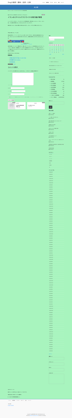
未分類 (43, 14)
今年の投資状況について (53, 135)
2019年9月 (51, 338)
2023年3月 (51, 248)
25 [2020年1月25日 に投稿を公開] (60, 50)
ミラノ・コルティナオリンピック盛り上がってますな (56, 140)
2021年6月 (51, 293)
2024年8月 (51, 212)
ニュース (50, 158)
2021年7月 (51, 291)
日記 (50, 162)
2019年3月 (51, 350)
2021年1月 (51, 304)
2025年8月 (51, 187)
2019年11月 (51, 333)
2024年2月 (51, 225)
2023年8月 (51, 238)
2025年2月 (51, 199)
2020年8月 (51, 314)
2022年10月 (51, 259)
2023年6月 (51, 242)
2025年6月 (51, 191)
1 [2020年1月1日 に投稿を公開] (54, 46)
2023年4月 (51, 246)
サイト (9, 94)
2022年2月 (51, 276)
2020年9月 (51, 312)
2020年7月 (51, 316)
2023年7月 (51, 240)
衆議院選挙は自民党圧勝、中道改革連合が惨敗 (56, 144)
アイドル (50, 154)
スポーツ (50, 156)
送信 (50, 107)
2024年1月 (51, 227)
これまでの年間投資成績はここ (14, 396)
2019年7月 (51, 342)
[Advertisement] (15, 29)
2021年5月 (51, 295)
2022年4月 (51, 272)
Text (50, 100)
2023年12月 (51, 229)
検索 (49, 35)
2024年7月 (51, 214)
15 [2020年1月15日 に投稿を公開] (54, 49)
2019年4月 (51, 348)
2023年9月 (51, 235)
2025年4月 (51, 195)
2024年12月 (51, 204)
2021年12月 (51, 280)
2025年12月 (51, 178)
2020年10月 (51, 310)
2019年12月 (51, 331)
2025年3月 (51, 197)
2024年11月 (51, 206)
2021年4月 (51, 297)
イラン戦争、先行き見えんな (53, 61)
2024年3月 (51, 223)
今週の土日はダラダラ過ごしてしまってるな (18, 58)
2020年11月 (51, 308)
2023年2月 (51, 250)
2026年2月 (51, 174)
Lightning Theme (35, 415)
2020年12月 (51, 306)
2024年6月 (51, 216)
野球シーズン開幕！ (52, 57)
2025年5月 (51, 193)
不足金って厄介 (51, 132)
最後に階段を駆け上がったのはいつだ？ (55, 65)
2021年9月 (51, 287)
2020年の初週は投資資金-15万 (20, 106)
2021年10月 (51, 284)
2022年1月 (51, 278)
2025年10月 (51, 182)
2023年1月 (51, 253)
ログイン (50, 353)
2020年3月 (51, 325)
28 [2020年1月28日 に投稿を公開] (52, 52)
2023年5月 (51, 244)
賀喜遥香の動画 (51, 148)
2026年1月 (51, 176)
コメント (10, 85)
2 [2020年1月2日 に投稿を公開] (56, 46)
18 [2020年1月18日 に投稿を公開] (60, 49)
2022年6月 (51, 267)
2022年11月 (51, 257)
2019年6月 (51, 344)
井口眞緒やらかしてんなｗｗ (15, 60)
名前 (9, 88)
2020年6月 (51, 318)
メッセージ (51, 373)
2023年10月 (51, 233)
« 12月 (50, 54)
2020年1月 (51, 329)
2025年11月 (51, 180)
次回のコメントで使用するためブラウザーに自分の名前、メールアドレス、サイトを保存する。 (26, 97)
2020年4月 (51, 323)
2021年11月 (51, 282)
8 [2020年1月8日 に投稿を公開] (54, 47)
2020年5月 (51, 321)
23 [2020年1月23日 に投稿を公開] (56, 50)
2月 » (63, 54)
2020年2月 (51, 327)
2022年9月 (51, 261)
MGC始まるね (12, 62)
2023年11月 (51, 231)
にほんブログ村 (11, 405)
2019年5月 (51, 346)
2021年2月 (51, 301)
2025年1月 (51, 201)
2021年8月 (51, 289)
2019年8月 (51, 340)
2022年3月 (51, 274)
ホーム (10, 400)
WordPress (31, 415)
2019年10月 (51, 336)
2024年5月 (51, 218)
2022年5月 (51, 270)
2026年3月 (51, 172)
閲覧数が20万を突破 (52, 69)
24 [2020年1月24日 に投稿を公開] (58, 50)
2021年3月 (51, 299)
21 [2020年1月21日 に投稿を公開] (52, 50)
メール (9, 91)
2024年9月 (51, 210)
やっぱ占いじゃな (31, 105)
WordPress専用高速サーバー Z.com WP (26, 44)
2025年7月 (51, 189)
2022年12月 (51, 255)
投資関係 (50, 160)
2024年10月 (51, 208)
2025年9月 (51, 184)
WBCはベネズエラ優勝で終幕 (54, 73)
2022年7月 (51, 265)
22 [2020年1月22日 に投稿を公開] (54, 50)
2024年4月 (51, 221)
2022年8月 (51, 263)
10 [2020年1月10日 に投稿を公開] (58, 47)
